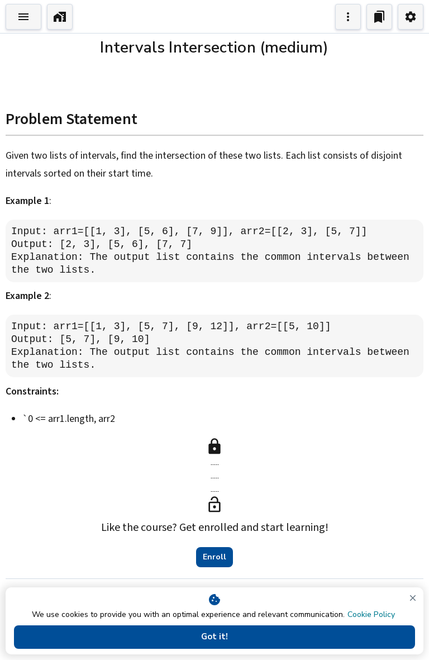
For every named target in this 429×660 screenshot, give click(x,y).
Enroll (214, 557)
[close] (413, 598)
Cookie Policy (371, 614)
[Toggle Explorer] (23, 17)
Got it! (214, 637)
